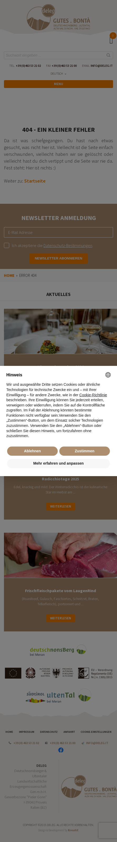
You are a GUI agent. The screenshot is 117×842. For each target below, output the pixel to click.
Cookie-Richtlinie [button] (93, 395)
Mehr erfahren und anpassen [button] (58, 463)
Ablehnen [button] (32, 451)
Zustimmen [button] (85, 451)
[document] (58, 405)
